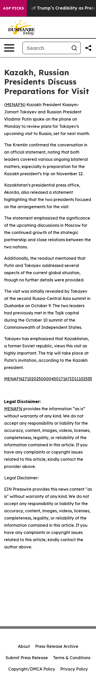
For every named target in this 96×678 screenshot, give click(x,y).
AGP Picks (13, 8)
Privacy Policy (74, 669)
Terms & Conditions (71, 657)
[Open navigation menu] (9, 48)
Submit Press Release (27, 657)
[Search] (45, 48)
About (24, 646)
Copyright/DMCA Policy (31, 669)
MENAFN (15, 104)
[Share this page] (88, 48)
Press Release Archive (56, 646)
